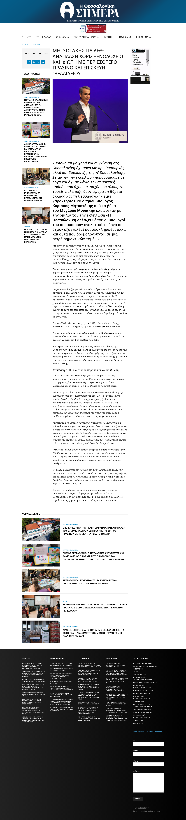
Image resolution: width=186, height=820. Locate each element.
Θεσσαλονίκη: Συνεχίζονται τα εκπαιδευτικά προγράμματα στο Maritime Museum (33, 196)
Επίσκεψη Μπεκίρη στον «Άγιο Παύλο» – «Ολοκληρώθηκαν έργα (88, 703)
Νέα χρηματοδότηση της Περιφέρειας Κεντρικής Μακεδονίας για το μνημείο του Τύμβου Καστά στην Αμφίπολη (116, 718)
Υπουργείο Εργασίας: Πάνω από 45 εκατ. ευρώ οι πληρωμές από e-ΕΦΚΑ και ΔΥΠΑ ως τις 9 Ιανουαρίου (61, 688)
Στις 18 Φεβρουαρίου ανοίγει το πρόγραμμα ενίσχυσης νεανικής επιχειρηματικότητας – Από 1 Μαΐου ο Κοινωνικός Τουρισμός (116, 672)
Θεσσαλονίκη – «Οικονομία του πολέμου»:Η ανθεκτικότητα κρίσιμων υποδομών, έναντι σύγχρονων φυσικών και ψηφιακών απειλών (88, 710)
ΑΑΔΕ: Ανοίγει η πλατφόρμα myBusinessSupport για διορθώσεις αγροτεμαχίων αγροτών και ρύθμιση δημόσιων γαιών (33, 710)
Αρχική (25, 44)
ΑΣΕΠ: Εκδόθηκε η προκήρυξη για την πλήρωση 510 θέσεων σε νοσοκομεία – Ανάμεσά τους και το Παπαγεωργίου (33, 719)
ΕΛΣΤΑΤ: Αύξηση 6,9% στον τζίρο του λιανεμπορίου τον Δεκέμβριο (33, 680)
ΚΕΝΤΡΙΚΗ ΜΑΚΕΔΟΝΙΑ (31, 97)
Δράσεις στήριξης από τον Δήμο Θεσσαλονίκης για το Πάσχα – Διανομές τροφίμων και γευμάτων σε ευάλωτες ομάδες (93, 633)
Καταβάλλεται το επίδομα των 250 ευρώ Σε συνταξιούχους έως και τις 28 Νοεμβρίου (61, 709)
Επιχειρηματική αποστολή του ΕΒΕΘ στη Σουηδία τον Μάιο (61, 669)
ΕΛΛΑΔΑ (36, 44)
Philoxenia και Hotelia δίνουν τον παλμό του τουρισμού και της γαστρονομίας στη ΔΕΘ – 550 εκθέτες (117, 697)
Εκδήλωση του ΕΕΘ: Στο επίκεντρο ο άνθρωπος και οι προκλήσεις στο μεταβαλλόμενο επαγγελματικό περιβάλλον (35, 236)
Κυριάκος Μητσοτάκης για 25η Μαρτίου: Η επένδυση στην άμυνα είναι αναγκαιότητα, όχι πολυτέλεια (89, 665)
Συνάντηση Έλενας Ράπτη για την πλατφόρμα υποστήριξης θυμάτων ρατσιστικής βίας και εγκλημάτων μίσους (33, 687)
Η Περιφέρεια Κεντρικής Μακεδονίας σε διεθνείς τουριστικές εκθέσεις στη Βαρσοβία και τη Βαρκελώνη (115, 688)
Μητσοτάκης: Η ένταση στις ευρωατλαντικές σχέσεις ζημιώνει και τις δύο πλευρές (89, 718)
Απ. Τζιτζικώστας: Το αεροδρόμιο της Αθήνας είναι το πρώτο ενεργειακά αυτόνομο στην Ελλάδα (117, 680)
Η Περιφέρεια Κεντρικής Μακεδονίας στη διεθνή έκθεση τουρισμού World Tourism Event (117, 710)
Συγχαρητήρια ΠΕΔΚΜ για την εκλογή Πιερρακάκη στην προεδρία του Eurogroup (61, 694)
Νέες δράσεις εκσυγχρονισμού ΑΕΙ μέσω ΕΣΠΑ (61, 682)
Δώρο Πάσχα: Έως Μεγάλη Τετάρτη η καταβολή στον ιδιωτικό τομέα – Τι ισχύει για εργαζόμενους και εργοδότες (33, 674)
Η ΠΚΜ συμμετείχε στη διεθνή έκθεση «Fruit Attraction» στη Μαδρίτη (116, 704)
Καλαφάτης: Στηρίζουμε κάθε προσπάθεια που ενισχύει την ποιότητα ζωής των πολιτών (87, 679)
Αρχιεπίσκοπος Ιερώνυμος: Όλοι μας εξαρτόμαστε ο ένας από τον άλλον (33, 694)
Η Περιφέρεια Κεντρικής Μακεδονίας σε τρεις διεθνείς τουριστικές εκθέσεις (115, 665)
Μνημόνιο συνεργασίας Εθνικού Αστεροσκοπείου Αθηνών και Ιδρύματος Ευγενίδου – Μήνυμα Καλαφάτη (88, 687)
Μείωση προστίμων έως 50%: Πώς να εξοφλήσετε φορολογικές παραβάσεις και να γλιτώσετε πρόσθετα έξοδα (33, 702)
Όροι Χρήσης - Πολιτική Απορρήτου (148, 732)
